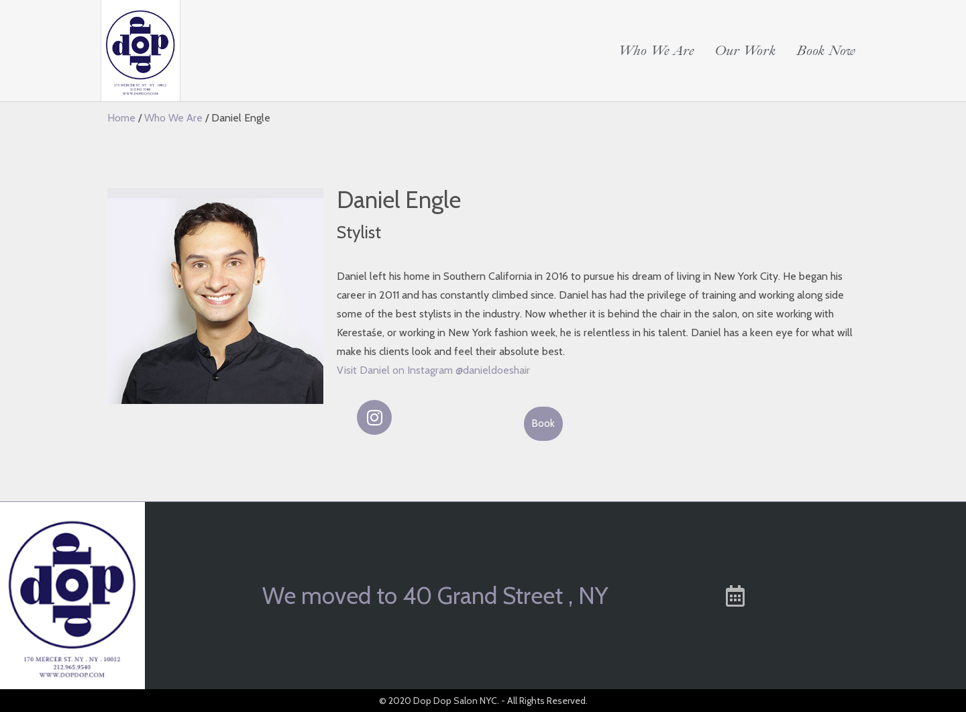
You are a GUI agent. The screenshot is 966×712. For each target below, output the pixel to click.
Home (121, 117)
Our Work (745, 50)
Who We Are (656, 50)
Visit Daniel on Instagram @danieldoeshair (433, 370)
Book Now (825, 50)
